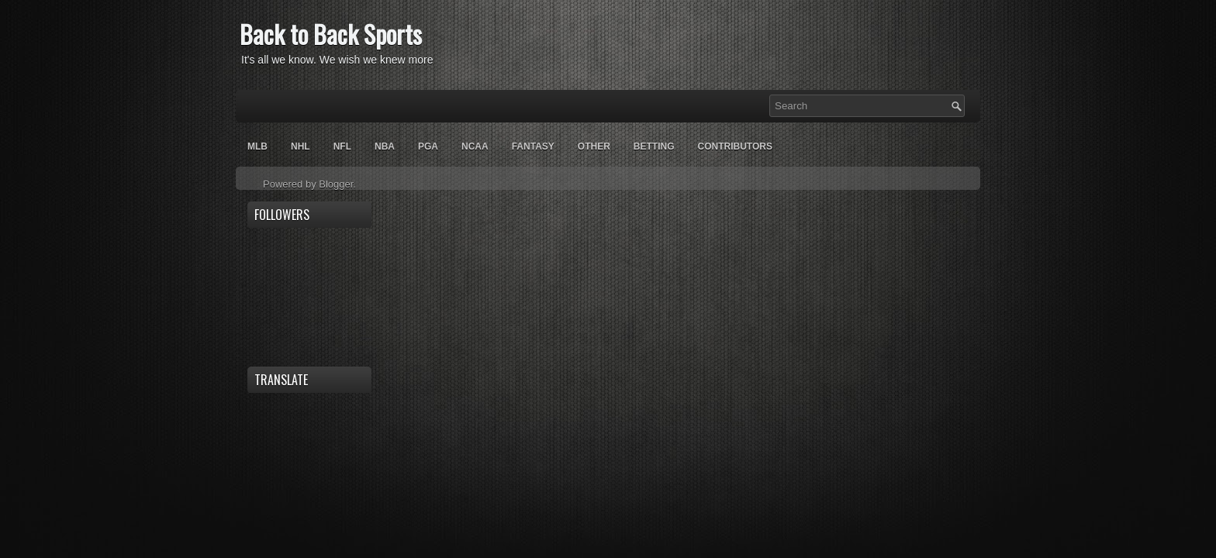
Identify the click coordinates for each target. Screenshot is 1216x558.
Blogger (336, 184)
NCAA (475, 146)
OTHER (594, 146)
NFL (342, 146)
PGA (428, 146)
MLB (257, 146)
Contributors (734, 146)
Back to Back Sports (331, 34)
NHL (300, 146)
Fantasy (533, 146)
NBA (385, 146)
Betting (654, 146)
